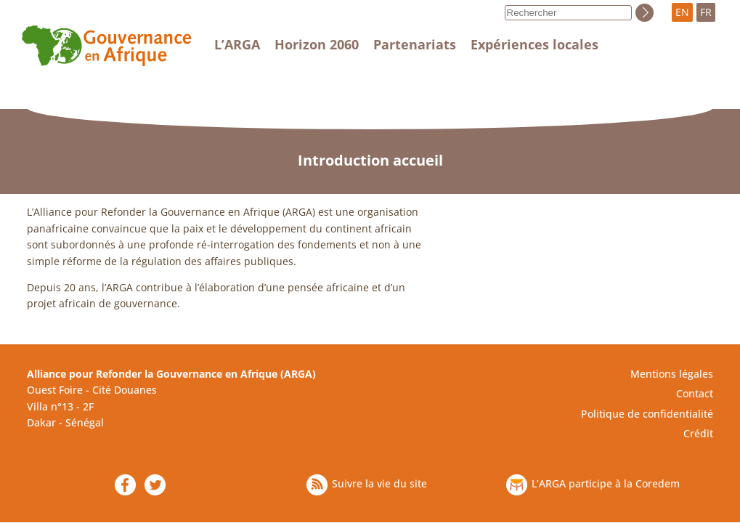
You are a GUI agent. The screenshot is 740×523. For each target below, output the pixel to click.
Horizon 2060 (317, 44)
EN (682, 12)
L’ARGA (237, 44)
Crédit (698, 433)
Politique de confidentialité (647, 414)
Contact (694, 393)
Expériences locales (534, 44)
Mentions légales (671, 374)
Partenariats (414, 44)
